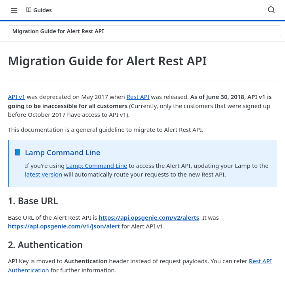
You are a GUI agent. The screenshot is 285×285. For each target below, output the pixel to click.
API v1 (16, 97)
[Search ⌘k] (271, 10)
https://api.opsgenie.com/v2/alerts (149, 217)
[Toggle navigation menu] (14, 10)
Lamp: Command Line (96, 165)
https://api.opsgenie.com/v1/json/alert (64, 226)
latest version (43, 174)
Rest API (138, 97)
